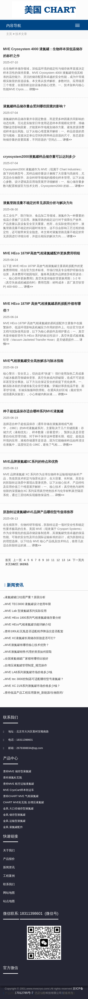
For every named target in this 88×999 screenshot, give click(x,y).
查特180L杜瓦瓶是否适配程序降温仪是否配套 (34, 631)
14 (68, 560)
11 (52, 560)
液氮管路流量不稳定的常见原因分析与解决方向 (38, 203)
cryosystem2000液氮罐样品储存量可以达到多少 (39, 156)
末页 (8, 564)
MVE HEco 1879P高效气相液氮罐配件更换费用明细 (41, 253)
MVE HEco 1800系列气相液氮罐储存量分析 (33, 617)
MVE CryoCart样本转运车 (18, 789)
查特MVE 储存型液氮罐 (17, 771)
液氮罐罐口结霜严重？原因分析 (25, 597)
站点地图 (9, 901)
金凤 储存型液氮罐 (14, 814)
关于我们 (9, 850)
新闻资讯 (9, 867)
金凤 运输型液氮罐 (14, 820)
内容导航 (13, 26)
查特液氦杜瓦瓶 (12, 777)
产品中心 (9, 993)
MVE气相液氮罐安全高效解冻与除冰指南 (33, 361)
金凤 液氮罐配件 (13, 827)
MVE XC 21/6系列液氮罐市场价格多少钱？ (32, 685)
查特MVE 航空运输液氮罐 (18, 783)
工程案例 (9, 875)
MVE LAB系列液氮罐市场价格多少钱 (28, 672)
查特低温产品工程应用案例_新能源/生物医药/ (34, 692)
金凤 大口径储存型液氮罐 (18, 808)
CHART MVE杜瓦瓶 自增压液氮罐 (23, 802)
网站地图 (9, 892)
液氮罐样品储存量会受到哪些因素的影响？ (34, 106)
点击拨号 (39, 993)
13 (63, 560)
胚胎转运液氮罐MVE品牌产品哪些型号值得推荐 (38, 512)
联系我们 (9, 884)
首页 (8, 560)
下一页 (76, 560)
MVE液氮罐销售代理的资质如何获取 (28, 651)
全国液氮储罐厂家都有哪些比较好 (26, 658)
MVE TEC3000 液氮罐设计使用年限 (28, 604)
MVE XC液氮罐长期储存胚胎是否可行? (30, 638)
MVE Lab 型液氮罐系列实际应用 (25, 610)
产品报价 (9, 858)
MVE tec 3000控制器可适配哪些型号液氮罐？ (34, 679)
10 (47, 560)
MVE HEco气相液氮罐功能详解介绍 (28, 624)
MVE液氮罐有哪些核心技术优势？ (27, 645)
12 (58, 560)
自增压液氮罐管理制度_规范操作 (26, 665)
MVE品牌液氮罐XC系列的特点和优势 (30, 461)
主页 (9, 34)
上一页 (17, 560)
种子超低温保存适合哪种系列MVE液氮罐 (33, 411)
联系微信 (68, 993)
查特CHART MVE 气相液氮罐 (21, 796)
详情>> (33, 89)
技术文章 (21, 34)
